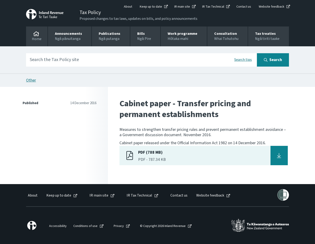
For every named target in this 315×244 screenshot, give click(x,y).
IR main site (182, 6)
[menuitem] (32, 195)
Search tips (243, 59)
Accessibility (58, 226)
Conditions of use (85, 226)
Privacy (119, 226)
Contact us (243, 6)
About (128, 6)
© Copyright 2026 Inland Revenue (163, 226)
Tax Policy (90, 12)
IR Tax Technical (213, 6)
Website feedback (271, 6)
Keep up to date (151, 6)
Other (31, 80)
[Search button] (273, 60)
